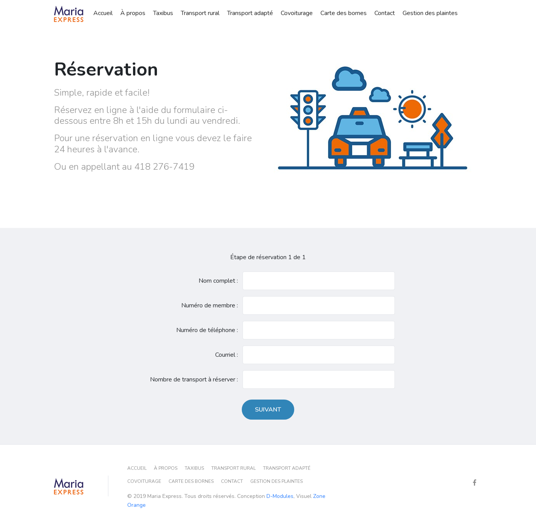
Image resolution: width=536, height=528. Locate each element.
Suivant (268, 409)
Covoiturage (297, 12)
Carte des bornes (343, 12)
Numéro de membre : (209, 305)
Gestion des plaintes (430, 12)
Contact (384, 12)
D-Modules (279, 496)
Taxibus (163, 12)
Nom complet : (218, 281)
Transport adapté (250, 12)
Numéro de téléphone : (207, 330)
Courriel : (226, 355)
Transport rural (200, 12)
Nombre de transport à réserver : (194, 379)
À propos (132, 12)
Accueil (103, 12)
